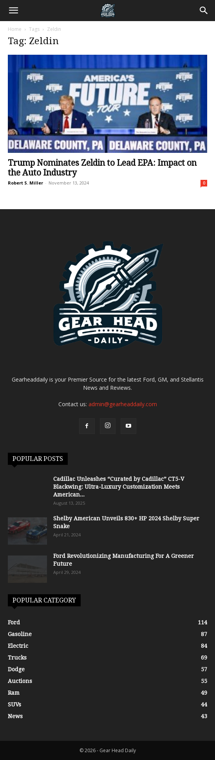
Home (15, 29)
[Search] (204, 10)
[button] (13, 10)
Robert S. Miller (25, 183)
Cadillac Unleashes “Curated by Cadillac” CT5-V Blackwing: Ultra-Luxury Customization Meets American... (118, 487)
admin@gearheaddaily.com (123, 404)
